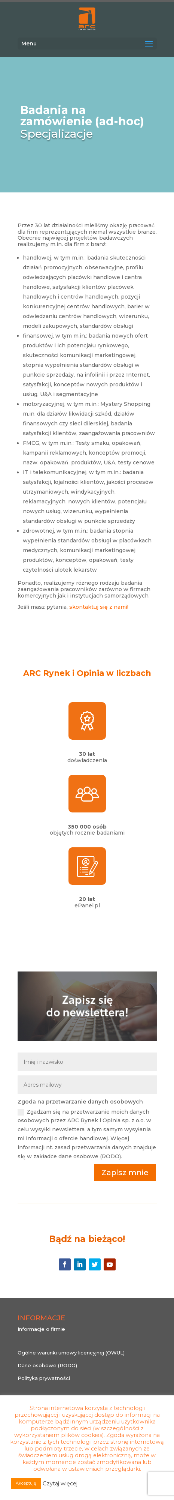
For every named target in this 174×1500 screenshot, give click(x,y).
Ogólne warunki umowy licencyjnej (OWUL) (71, 1353)
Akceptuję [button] (26, 1483)
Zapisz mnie (125, 1172)
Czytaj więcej (60, 1483)
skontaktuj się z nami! (98, 607)
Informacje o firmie (41, 1329)
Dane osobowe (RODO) (47, 1365)
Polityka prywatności (44, 1378)
